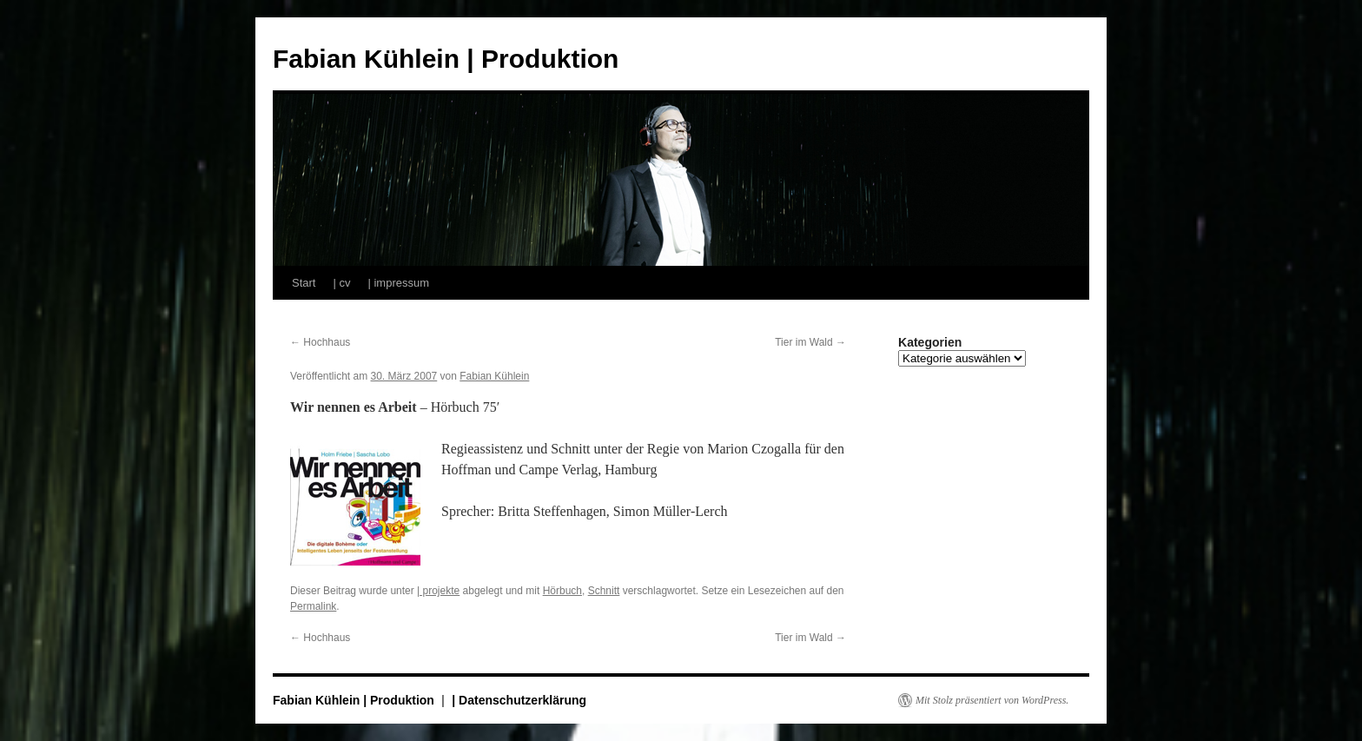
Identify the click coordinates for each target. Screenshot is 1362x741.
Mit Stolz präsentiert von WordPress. (992, 700)
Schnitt (604, 591)
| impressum (398, 282)
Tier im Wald (810, 342)
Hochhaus (320, 342)
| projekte (438, 591)
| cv (341, 282)
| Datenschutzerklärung (519, 700)
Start (303, 282)
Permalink (313, 606)
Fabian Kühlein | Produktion (445, 58)
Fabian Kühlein (494, 376)
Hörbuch (562, 591)
